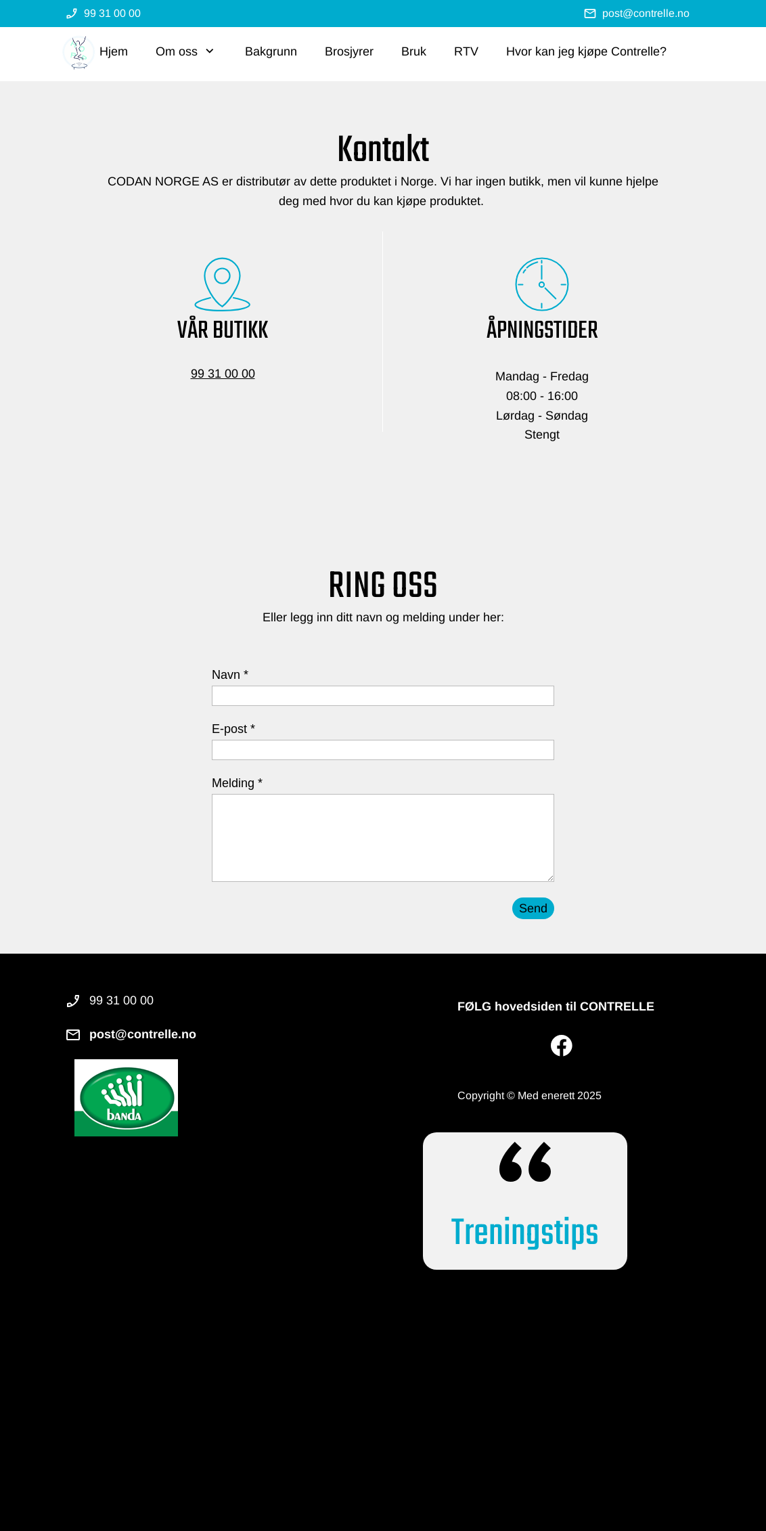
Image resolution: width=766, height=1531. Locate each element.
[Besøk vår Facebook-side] (561, 1046)
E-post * (233, 729)
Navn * (230, 675)
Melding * (237, 783)
